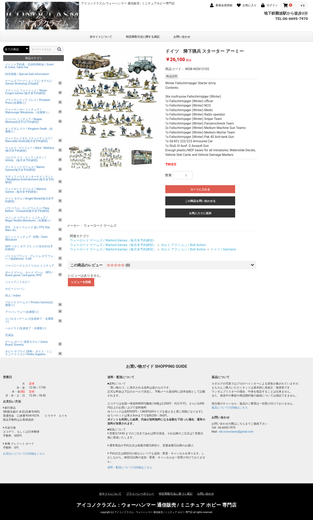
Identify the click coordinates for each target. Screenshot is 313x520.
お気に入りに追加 (200, 213)
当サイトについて (101, 36)
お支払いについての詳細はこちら (24, 453)
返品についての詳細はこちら (230, 407)
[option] (114, 95)
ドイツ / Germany (223, 249)
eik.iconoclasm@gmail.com (236, 431)
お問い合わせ (181, 36)
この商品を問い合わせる (200, 201)
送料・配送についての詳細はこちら (129, 467)
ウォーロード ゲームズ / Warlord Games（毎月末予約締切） (113, 240)
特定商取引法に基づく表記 (175, 493)
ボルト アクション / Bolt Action (183, 245)
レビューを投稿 (81, 282)
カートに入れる (200, 189)
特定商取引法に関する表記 (142, 36)
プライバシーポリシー (140, 493)
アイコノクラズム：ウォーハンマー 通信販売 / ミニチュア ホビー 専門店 (156, 505)
